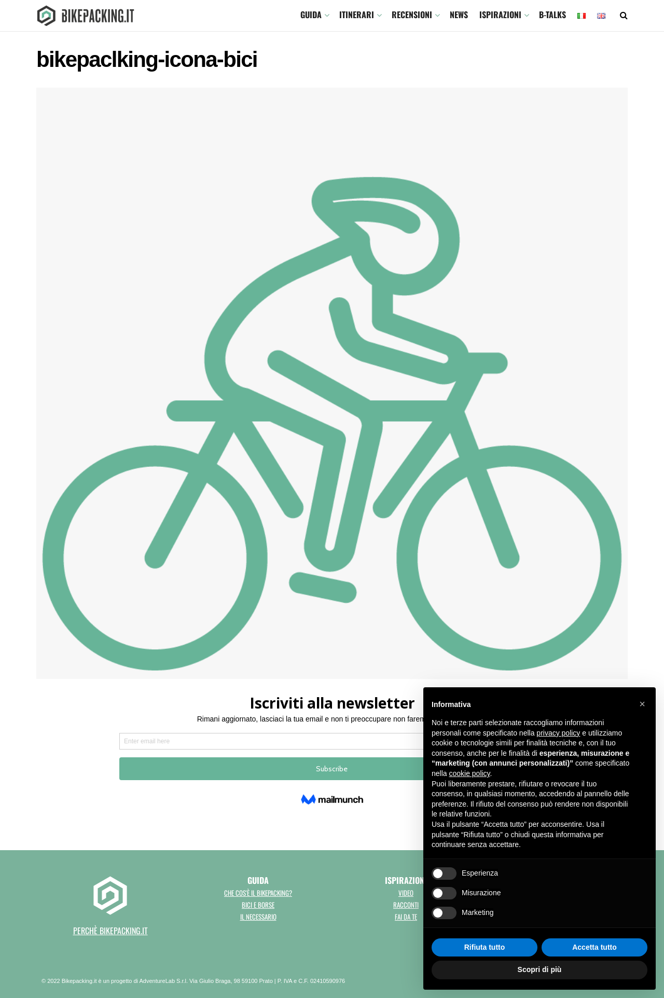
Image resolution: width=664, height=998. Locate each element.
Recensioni (412, 14)
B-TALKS (552, 14)
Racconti (406, 904)
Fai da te (406, 916)
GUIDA (311, 14)
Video (405, 893)
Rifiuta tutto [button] (484, 947)
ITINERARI (356, 14)
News (459, 14)
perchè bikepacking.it (110, 930)
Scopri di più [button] (540, 969)
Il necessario (258, 916)
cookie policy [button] (469, 773)
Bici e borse (258, 904)
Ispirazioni (500, 14)
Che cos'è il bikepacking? (258, 893)
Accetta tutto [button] (594, 947)
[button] (642, 704)
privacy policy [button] (558, 733)
